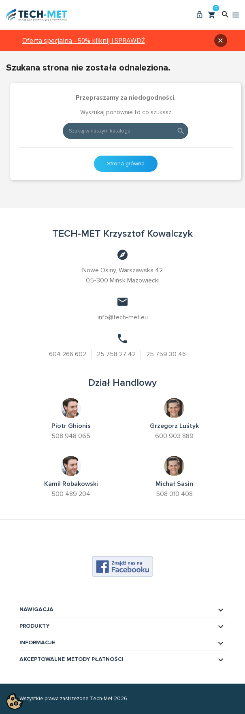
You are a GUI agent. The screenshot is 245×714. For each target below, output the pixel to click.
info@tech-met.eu (123, 317)
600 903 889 (174, 436)
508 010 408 (174, 494)
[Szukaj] (125, 131)
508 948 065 (70, 436)
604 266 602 (67, 354)
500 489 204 (70, 494)
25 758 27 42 (116, 354)
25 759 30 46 (167, 354)
